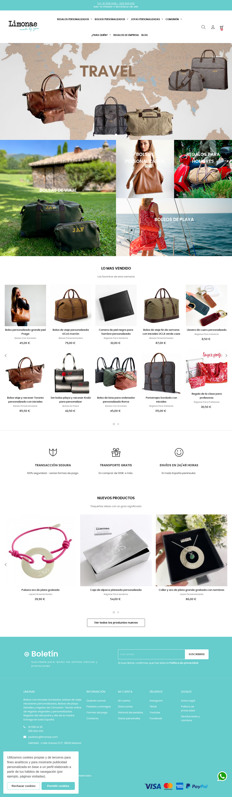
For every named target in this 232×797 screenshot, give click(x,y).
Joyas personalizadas (40, 594)
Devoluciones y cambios (190, 718)
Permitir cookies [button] (58, 786)
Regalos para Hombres (116, 338)
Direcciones (125, 706)
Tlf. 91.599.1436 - (108, 3)
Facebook (155, 718)
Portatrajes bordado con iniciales (161, 400)
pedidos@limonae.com (43, 737)
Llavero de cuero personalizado (206, 330)
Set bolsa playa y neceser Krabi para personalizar (71, 400)
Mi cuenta (124, 701)
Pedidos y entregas (98, 706)
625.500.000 (127, 3)
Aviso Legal (188, 701)
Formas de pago (97, 712)
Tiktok (153, 706)
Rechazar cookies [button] (24, 786)
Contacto (92, 718)
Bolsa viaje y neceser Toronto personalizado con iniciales (25, 400)
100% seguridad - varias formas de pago (52, 473)
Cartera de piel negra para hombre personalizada (116, 332)
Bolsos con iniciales (25, 338)
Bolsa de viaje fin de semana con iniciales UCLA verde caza (161, 332)
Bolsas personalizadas (25, 406)
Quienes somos (96, 701)
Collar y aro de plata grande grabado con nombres (191, 590)
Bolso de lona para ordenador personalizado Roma (116, 400)
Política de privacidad (183, 663)
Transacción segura (53, 465)
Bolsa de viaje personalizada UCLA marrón (71, 332)
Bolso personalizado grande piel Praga (25, 332)
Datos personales (129, 718)
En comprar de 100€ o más (116, 473)
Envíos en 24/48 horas (179, 465)
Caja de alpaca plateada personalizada (116, 590)
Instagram (156, 701)
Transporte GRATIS (116, 465)
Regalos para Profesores (207, 402)
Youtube (154, 712)
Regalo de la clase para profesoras (207, 396)
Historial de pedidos (130, 712)
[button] (47, 776)
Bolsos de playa (70, 406)
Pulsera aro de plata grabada (40, 590)
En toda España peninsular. (179, 473)
